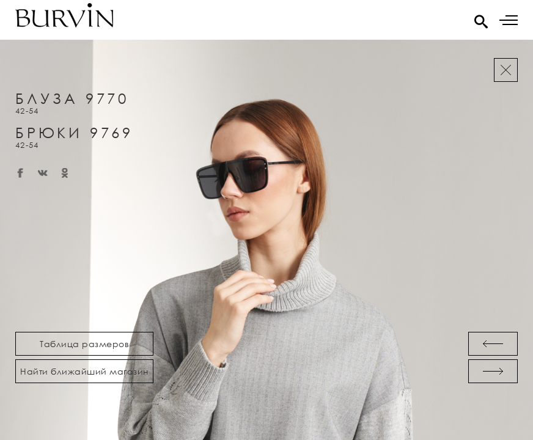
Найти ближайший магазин (84, 371)
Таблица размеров (84, 344)
